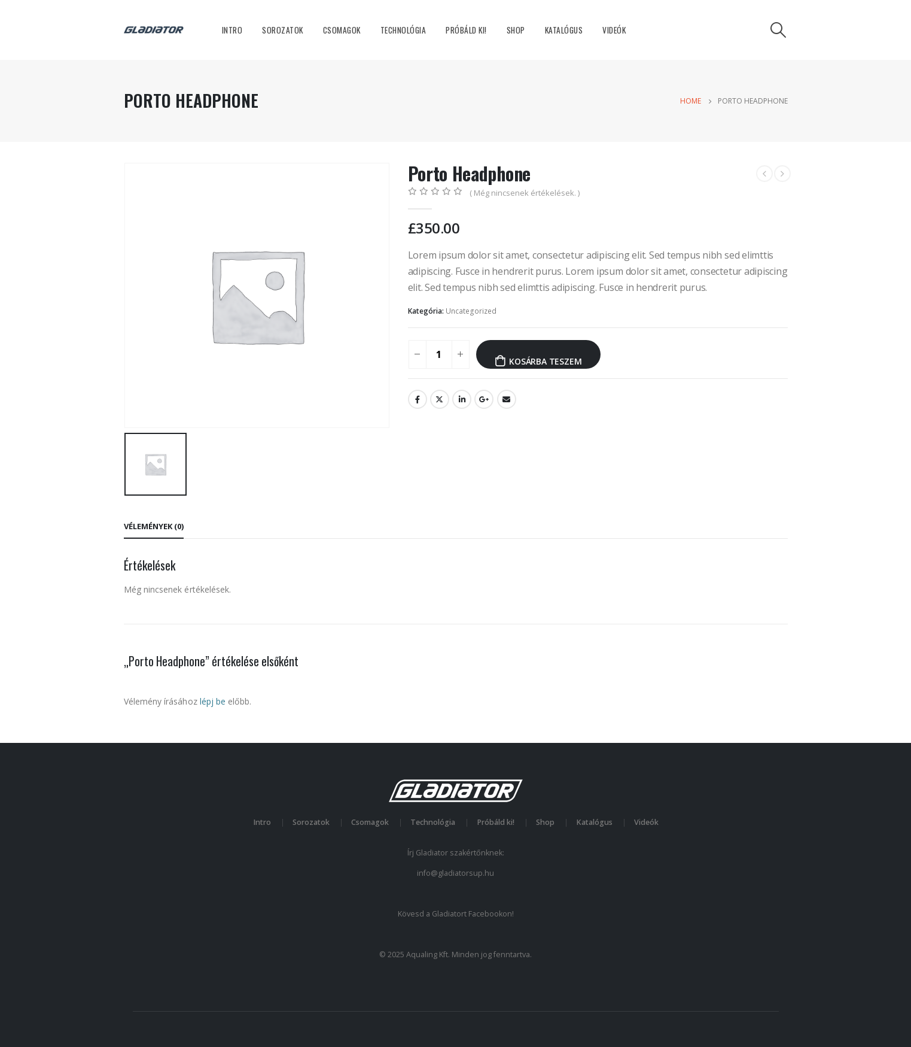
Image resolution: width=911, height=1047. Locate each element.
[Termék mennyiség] (439, 354)
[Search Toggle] (778, 30)
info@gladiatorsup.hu (455, 873)
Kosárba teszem (545, 361)
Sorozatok (282, 30)
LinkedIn (461, 399)
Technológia (403, 30)
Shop (516, 30)
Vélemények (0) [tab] (154, 526)
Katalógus (564, 30)
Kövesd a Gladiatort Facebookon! (456, 914)
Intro (232, 30)
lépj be (213, 701)
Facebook (417, 399)
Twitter (439, 399)
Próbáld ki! (466, 30)
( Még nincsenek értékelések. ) (525, 192)
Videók (614, 30)
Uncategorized (471, 311)
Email (506, 399)
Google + (483, 399)
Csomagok (342, 30)
